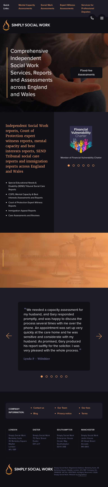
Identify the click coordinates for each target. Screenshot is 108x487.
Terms (85, 413)
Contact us (38, 407)
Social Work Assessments (47, 6)
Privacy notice (64, 413)
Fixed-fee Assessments (86, 72)
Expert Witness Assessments (67, 6)
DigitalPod (82, 474)
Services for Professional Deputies (87, 8)
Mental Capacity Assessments (27, 6)
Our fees (86, 407)
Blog (35, 413)
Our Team (62, 407)
